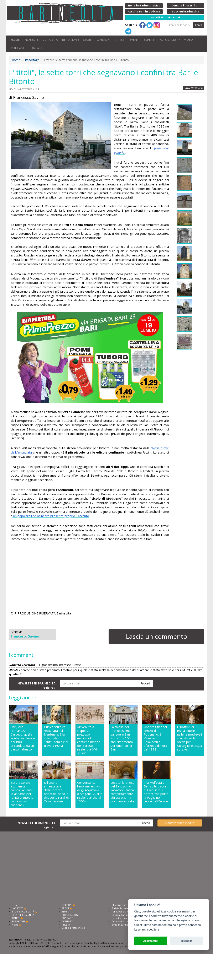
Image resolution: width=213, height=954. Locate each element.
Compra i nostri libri (123, 921)
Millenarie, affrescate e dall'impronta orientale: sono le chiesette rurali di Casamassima (56, 792)
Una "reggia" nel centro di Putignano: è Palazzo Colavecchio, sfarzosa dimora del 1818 (155, 738)
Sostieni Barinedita (122, 914)
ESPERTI (149, 40)
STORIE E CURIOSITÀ (23, 911)
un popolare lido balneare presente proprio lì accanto (50, 516)
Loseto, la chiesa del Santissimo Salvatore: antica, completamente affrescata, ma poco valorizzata (122, 792)
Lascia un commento (156, 636)
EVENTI (135, 40)
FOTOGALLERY (169, 40)
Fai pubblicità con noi (123, 911)
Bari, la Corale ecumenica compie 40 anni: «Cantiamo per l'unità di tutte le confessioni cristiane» (22, 794)
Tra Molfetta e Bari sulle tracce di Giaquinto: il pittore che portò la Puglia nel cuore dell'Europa (156, 792)
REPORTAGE (70, 40)
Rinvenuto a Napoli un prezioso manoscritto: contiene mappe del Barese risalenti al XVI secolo (88, 740)
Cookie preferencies (73, 927)
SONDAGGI (68, 918)
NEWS (15, 924)
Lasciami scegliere (146, 929)
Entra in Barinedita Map (125, 924)
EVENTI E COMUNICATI (24, 914)
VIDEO (188, 40)
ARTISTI (120, 40)
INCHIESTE (31, 40)
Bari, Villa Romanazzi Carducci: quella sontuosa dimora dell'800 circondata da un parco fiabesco (23, 738)
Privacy (66, 924)
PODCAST (18, 48)
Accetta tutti (150, 940)
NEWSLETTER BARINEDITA (36, 685)
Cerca (198, 25)
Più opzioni (186, 940)
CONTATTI (36, 48)
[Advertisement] (90, 579)
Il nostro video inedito (179, 823)
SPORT (88, 40)
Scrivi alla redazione (123, 908)
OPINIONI (103, 40)
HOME (15, 40)
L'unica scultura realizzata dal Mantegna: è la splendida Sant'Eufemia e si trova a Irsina (56, 736)
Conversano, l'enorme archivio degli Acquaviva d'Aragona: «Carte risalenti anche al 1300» (90, 792)
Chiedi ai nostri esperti (124, 904)
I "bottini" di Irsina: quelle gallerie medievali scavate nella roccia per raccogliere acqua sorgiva (189, 738)
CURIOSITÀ (50, 40)
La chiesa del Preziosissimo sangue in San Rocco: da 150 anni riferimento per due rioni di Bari (121, 738)
